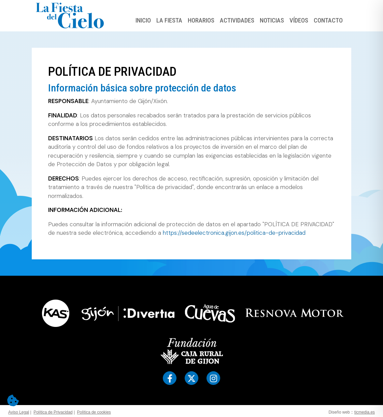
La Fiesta (169, 20)
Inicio (143, 20)
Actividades (237, 20)
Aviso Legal (18, 412)
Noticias (272, 20)
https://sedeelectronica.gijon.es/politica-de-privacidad (234, 232)
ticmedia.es (364, 412)
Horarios (201, 20)
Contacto (328, 20)
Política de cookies (94, 412)
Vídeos (298, 20)
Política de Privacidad (52, 412)
